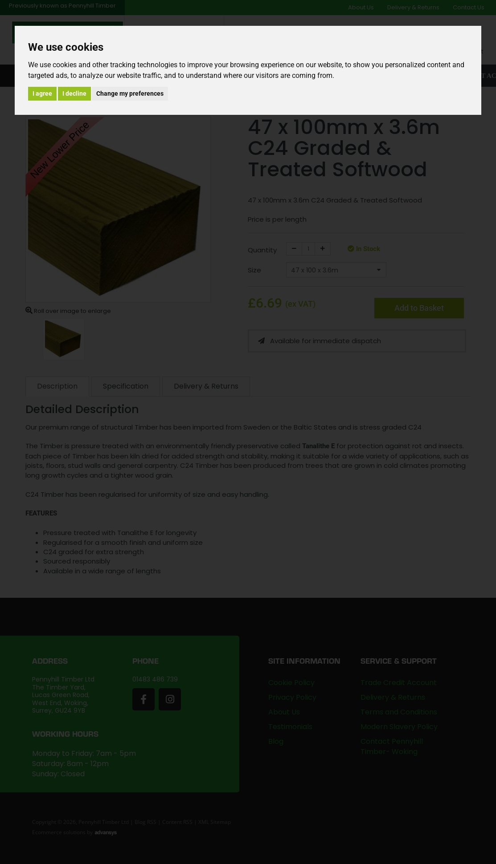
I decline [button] (74, 93)
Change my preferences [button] (130, 93)
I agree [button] (42, 93)
